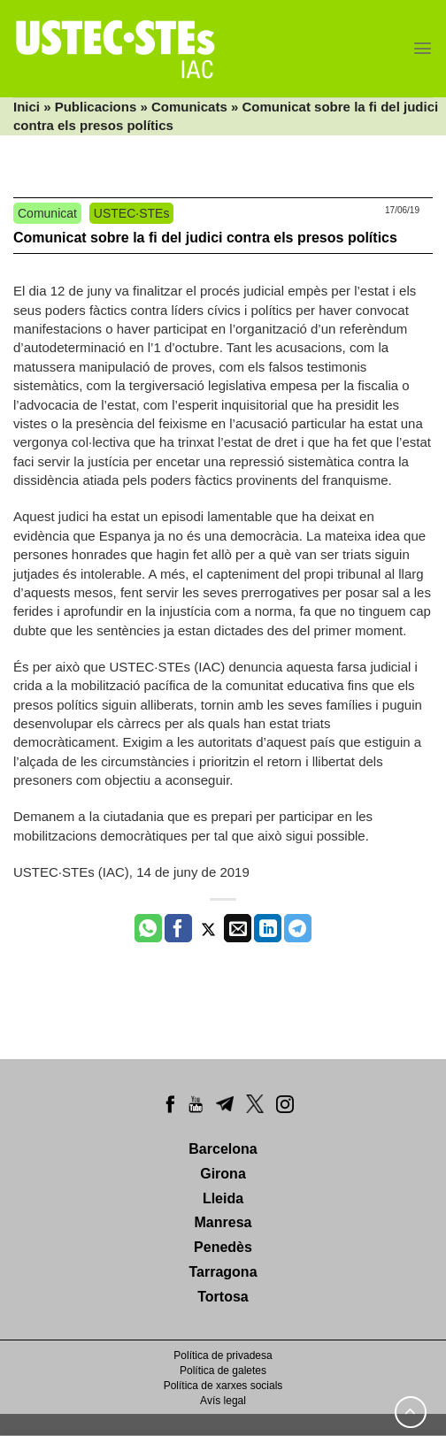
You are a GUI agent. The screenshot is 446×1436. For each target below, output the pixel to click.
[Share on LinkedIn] (267, 928)
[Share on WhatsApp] (148, 928)
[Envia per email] (237, 928)
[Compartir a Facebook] (178, 928)
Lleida (223, 1198)
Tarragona (222, 1271)
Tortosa (222, 1296)
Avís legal (223, 1400)
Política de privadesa (222, 1355)
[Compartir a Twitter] (208, 928)
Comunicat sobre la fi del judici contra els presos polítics (205, 237)
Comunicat (47, 213)
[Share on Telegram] (297, 928)
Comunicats (189, 106)
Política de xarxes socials (223, 1385)
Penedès (223, 1247)
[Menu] (422, 48)
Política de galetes (223, 1370)
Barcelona (222, 1148)
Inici (26, 106)
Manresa (223, 1222)
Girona (223, 1173)
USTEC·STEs (132, 213)
